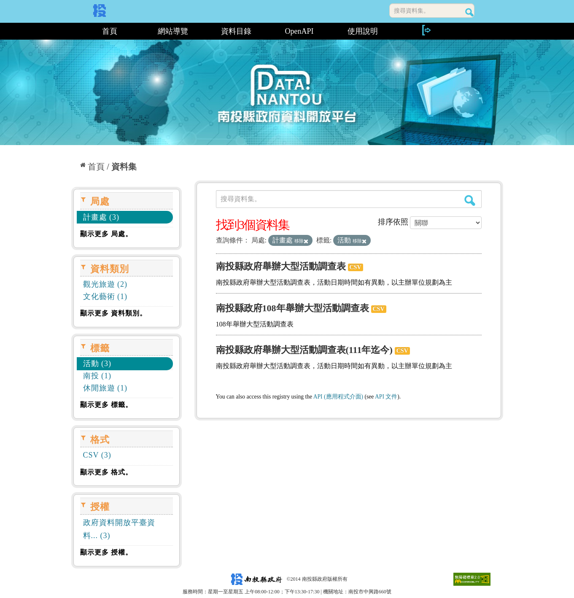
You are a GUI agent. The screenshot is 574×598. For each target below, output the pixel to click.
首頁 (109, 31)
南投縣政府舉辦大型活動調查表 (281, 266)
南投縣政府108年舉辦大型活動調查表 (292, 308)
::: (74, 31)
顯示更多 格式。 (106, 472)
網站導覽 (173, 31)
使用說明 (363, 31)
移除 (301, 240)
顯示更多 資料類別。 (113, 313)
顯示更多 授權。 (106, 552)
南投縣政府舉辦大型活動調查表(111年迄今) (304, 350)
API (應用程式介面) (338, 396)
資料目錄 (236, 31)
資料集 (124, 166)
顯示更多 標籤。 (106, 404)
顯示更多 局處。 (106, 233)
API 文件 (386, 396)
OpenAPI (299, 31)
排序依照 (393, 222)
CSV (355, 267)
